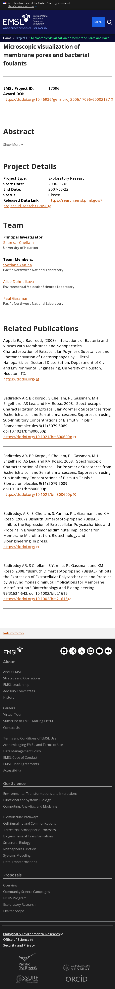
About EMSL (12, 672)
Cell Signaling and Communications (29, 823)
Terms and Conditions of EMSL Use (29, 738)
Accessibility (12, 770)
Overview (10, 885)
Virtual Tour (12, 714)
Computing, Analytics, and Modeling (30, 806)
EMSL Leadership (16, 684)
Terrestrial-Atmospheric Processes (29, 830)
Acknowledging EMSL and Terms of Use (33, 745)
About (9, 661)
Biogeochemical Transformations (28, 836)
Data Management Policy (22, 751)
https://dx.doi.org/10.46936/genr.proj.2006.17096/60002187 (56, 99)
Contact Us (11, 727)
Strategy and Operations (21, 678)
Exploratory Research (19, 904)
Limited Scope (13, 911)
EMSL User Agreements (21, 764)
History (8, 697)
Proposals (12, 875)
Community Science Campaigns (26, 891)
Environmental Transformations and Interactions (40, 793)
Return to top (13, 633)
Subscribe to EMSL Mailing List (26, 721)
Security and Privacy (19, 945)
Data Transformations (20, 862)
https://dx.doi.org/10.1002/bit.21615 (35, 598)
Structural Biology (17, 842)
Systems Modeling (17, 855)
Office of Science (16, 939)
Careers (9, 708)
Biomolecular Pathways (20, 817)
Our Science (14, 783)
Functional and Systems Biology (27, 800)
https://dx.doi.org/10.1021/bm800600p (37, 436)
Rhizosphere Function (19, 849)
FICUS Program (14, 898)
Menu (98, 22)
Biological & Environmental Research (31, 934)
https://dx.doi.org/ (19, 378)
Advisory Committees (19, 691)
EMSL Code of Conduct (20, 757)
